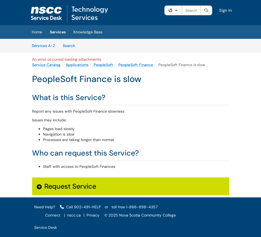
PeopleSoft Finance (135, 64)
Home (37, 32)
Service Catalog (46, 64)
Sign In (225, 10)
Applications (77, 64)
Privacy (93, 215)
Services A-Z (43, 45)
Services (58, 32)
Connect (52, 215)
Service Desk (45, 227)
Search (71, 45)
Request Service (66, 186)
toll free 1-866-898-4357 (134, 206)
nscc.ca (74, 215)
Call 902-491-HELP (80, 206)
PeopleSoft (103, 64)
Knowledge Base (87, 32)
